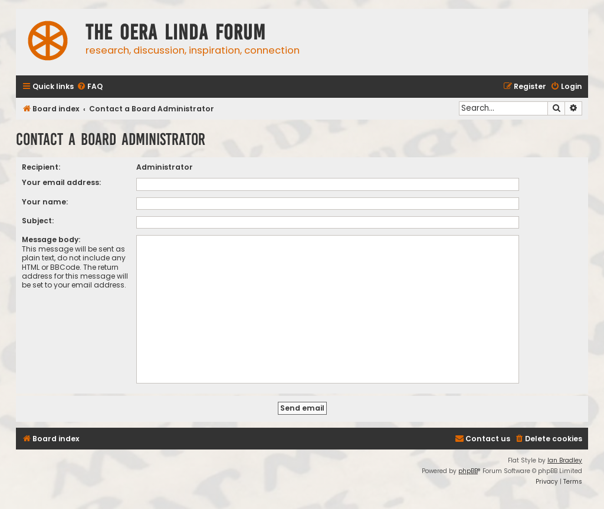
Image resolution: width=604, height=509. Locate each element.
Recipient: (41, 167)
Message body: (51, 239)
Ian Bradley (564, 460)
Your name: (45, 202)
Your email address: (61, 182)
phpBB (468, 471)
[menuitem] (90, 87)
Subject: (38, 221)
